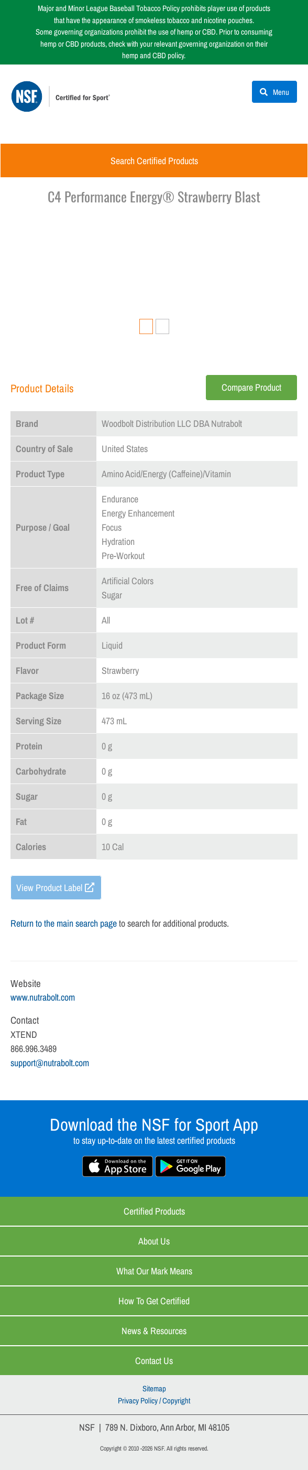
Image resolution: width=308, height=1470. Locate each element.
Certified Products (154, 1211)
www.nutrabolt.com (42, 997)
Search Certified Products (154, 160)
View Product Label (49, 887)
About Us (154, 1241)
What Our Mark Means (154, 1271)
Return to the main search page (63, 923)
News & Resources (154, 1330)
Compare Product (251, 387)
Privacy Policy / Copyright (154, 1400)
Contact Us (154, 1360)
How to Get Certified (154, 1300)
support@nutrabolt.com (49, 1062)
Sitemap (154, 1388)
